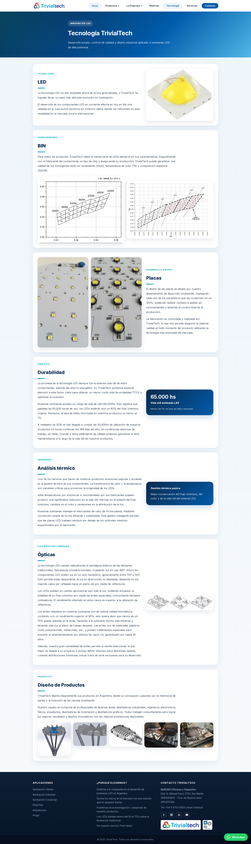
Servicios (192, 5)
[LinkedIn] (179, 815)
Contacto (210, 5)
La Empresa (134, 5)
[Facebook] (164, 815)
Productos (112, 5)
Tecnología (172, 5)
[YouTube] (187, 815)
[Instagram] (171, 815)
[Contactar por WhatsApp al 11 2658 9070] (236, 837)
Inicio (95, 5)
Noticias (154, 5)
